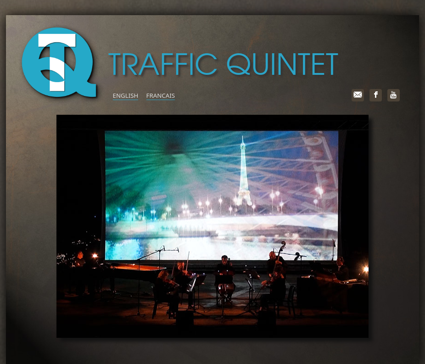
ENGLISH (126, 95)
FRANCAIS (160, 95)
